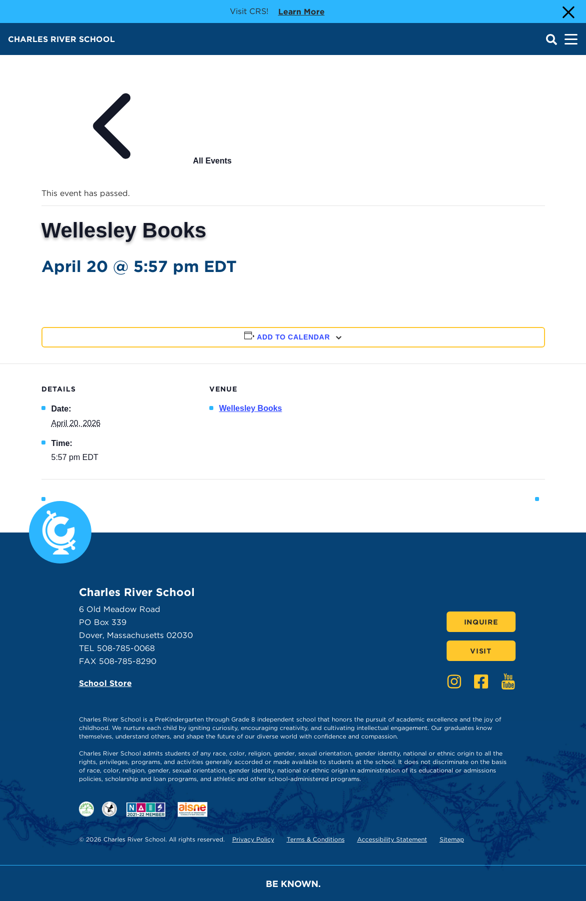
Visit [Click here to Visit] (481, 651)
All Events (136, 160)
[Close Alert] (568, 11)
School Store (105, 683)
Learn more (301, 11)
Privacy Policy (253, 839)
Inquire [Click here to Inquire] (481, 622)
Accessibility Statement (392, 839)
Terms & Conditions (316, 839)
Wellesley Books (250, 408)
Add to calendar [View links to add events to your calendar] (293, 337)
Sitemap (452, 839)
